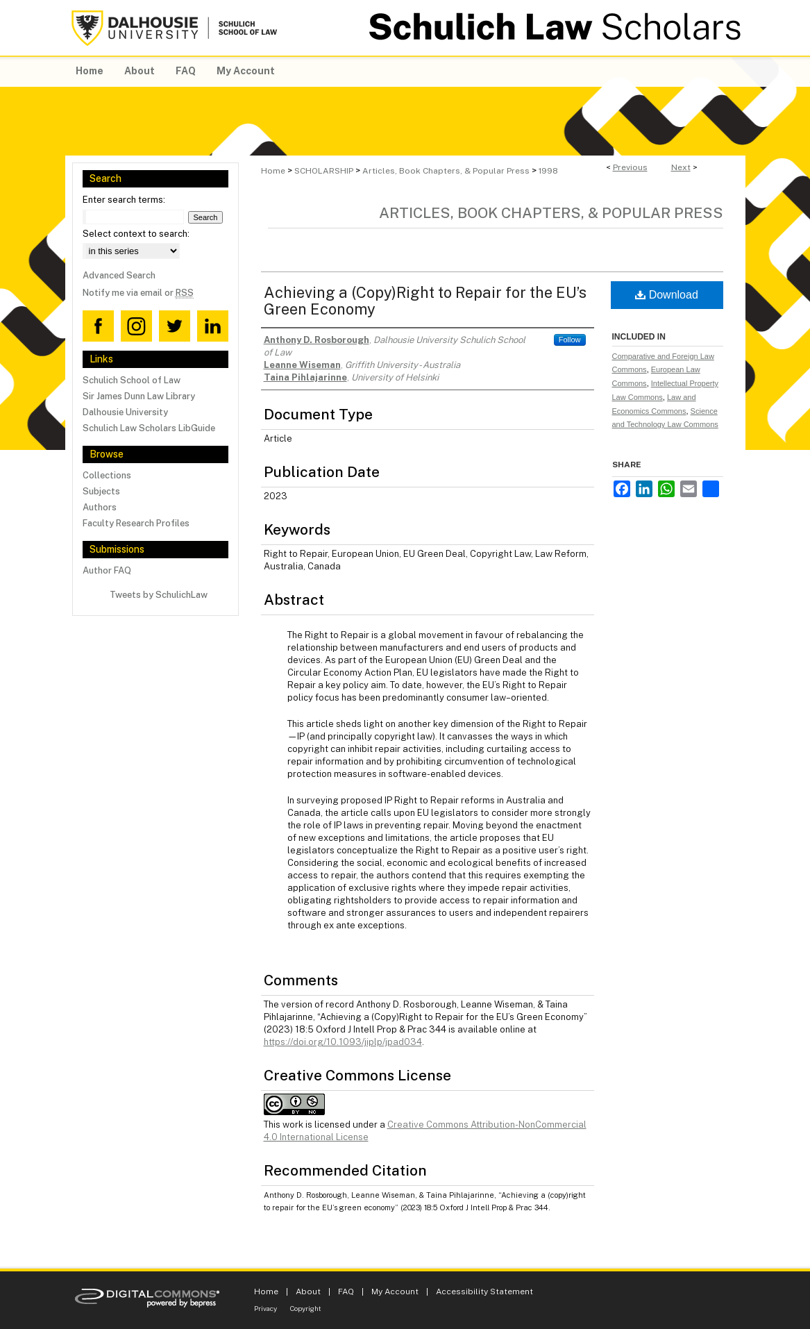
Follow (570, 339)
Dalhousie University (125, 412)
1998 (548, 171)
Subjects (101, 491)
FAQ (346, 1291)
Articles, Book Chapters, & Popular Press (446, 171)
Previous (630, 167)
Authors (100, 507)
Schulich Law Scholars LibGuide (149, 428)
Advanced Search (119, 275)
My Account (395, 1291)
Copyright (305, 1308)
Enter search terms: (124, 199)
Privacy (265, 1308)
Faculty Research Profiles (136, 523)
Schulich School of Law (131, 380)
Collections (107, 475)
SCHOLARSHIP (323, 171)
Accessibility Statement (484, 1291)
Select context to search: (136, 233)
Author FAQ (107, 570)
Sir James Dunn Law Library (139, 396)
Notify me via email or (138, 292)
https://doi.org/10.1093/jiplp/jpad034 (343, 1042)
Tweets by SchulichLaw (159, 595)
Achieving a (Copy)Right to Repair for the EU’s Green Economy (425, 300)
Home (273, 171)
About (308, 1291)
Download (666, 295)
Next (681, 167)
